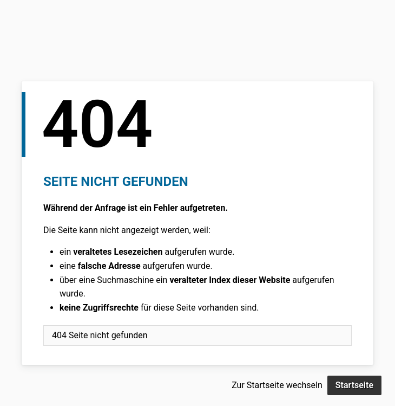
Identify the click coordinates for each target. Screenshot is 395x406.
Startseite (354, 385)
